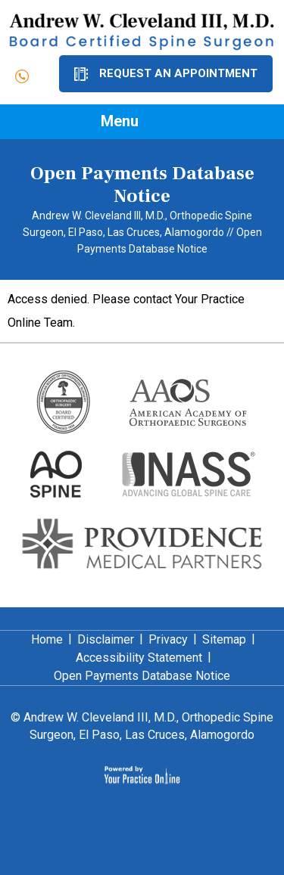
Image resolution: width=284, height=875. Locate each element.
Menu (138, 122)
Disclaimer (105, 639)
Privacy (168, 639)
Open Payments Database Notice (142, 676)
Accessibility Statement (139, 657)
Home (47, 639)
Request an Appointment (178, 73)
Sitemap (224, 639)
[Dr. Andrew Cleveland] (142, 31)
